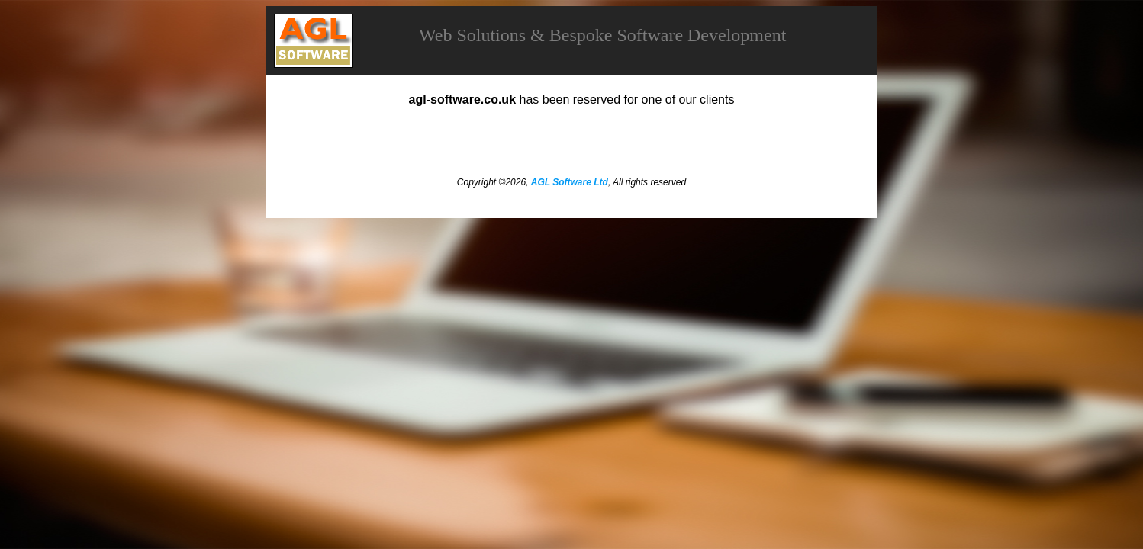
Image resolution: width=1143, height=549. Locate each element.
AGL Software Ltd (569, 182)
